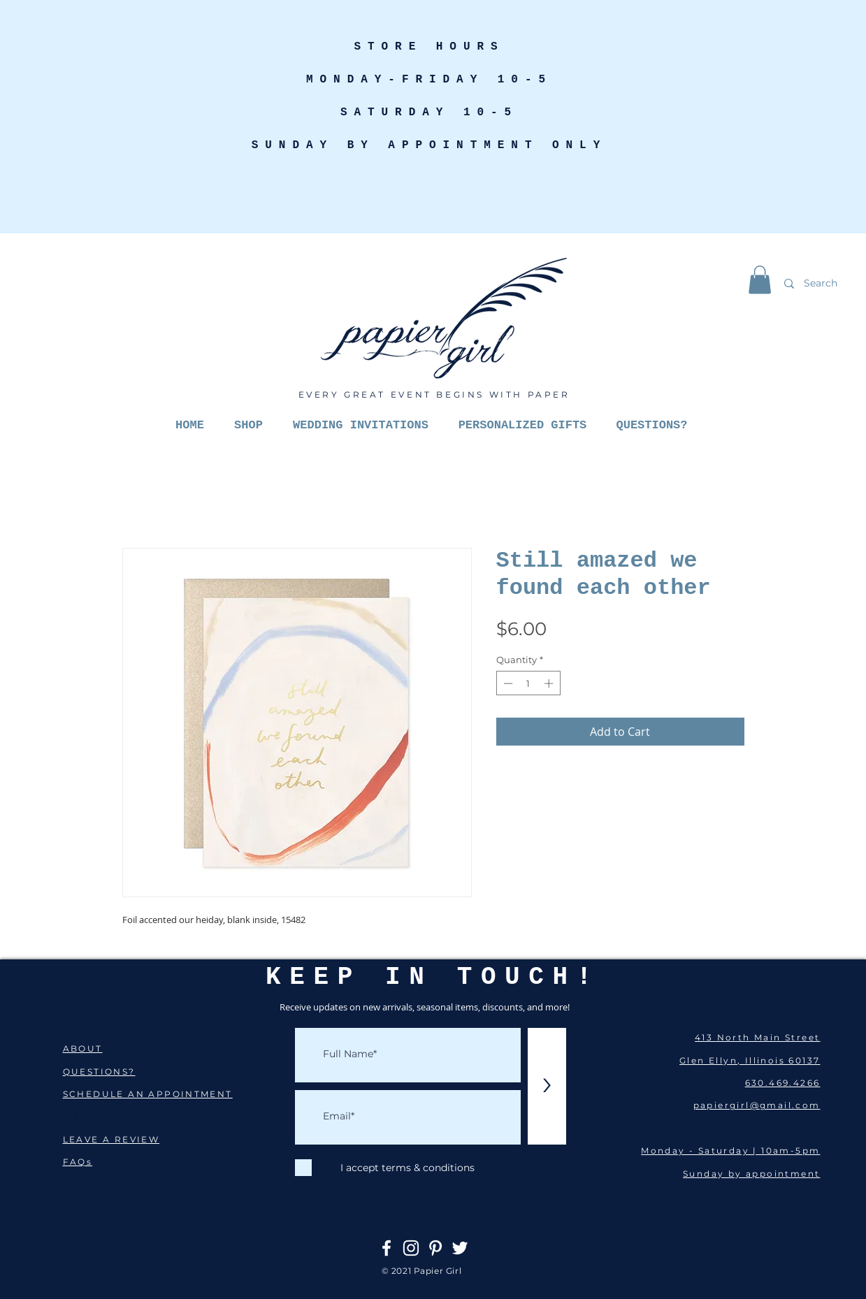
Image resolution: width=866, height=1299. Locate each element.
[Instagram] (410, 1248)
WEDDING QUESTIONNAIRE (141, 1116)
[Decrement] (506, 683)
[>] (547, 1086)
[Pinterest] (435, 1248)
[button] (760, 280)
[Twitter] (459, 1248)
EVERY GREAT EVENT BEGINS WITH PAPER (434, 394)
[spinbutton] (528, 683)
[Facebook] (386, 1248)
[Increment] (550, 683)
